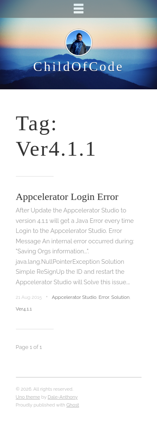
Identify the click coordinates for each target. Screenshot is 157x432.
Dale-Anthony (63, 397)
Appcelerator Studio (74, 297)
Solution (120, 297)
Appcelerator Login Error (67, 196)
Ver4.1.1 (24, 309)
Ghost (73, 405)
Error (104, 297)
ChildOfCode (78, 66)
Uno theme (28, 397)
